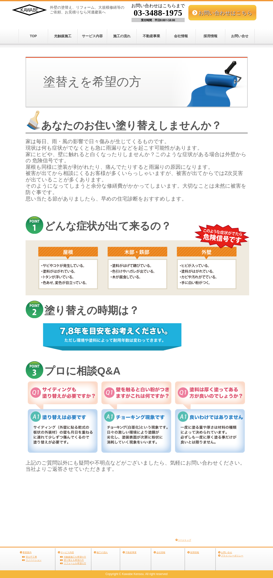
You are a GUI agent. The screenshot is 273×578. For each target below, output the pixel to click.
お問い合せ (239, 36)
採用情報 (210, 36)
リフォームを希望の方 (75, 563)
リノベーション (33, 560)
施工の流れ (122, 36)
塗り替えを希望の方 (74, 560)
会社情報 (181, 36)
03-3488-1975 (158, 12)
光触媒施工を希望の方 (75, 557)
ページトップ (184, 540)
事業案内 (27, 552)
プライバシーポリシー (232, 555)
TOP (33, 36)
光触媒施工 (62, 36)
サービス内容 (92, 36)
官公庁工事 (31, 557)
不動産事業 (151, 36)
